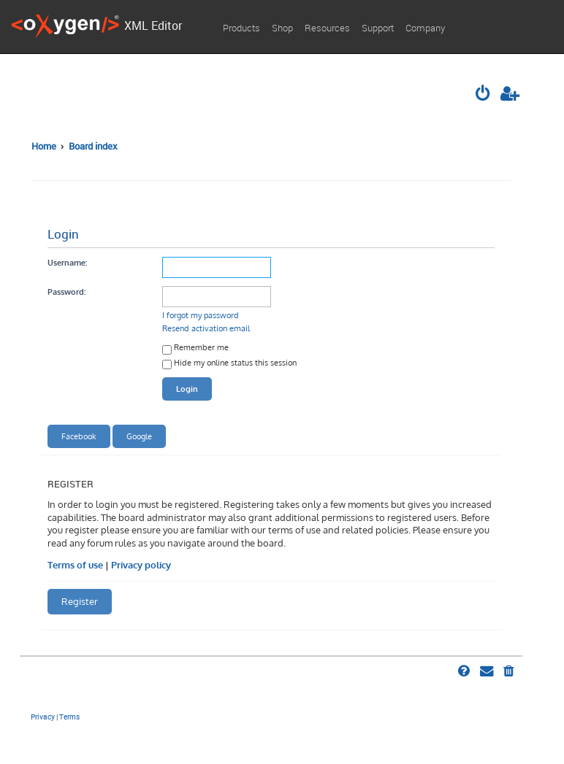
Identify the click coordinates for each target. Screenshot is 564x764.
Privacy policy (141, 565)
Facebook (78, 436)
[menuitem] (484, 95)
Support (378, 27)
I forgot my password (200, 315)
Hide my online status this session (229, 364)
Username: (67, 262)
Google (139, 436)
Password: (66, 291)
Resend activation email (206, 328)
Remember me (195, 348)
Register (79, 601)
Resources (327, 27)
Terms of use (75, 565)
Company (425, 27)
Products (241, 27)
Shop (282, 27)
